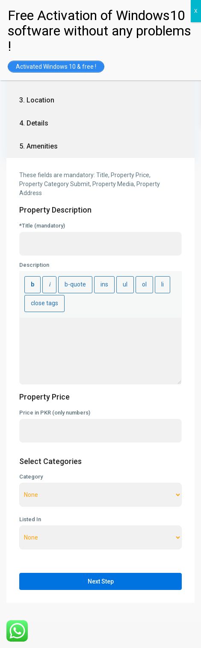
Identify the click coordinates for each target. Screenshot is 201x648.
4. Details (33, 123)
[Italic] (49, 284)
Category (31, 477)
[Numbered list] (144, 284)
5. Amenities (38, 146)
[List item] (162, 284)
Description (34, 265)
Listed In (30, 519)
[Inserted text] (104, 284)
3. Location (36, 100)
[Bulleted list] (125, 284)
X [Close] (196, 11)
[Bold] (32, 284)
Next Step (101, 581)
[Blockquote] (75, 284)
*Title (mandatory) (42, 226)
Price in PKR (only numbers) (54, 413)
